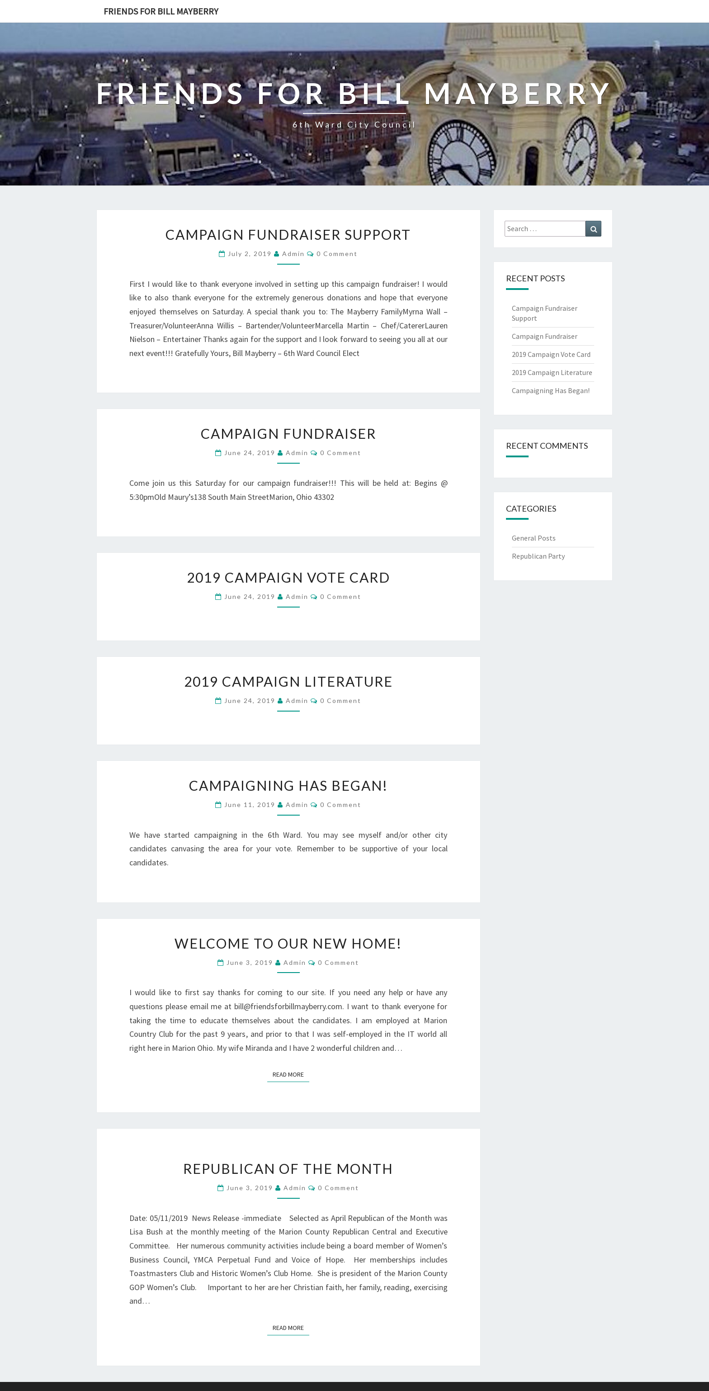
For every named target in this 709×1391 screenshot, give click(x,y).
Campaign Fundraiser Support (288, 234)
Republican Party (538, 555)
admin (293, 253)
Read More (291, 1073)
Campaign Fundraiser (288, 433)
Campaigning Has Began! (288, 785)
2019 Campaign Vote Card (288, 577)
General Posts (534, 537)
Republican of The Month (288, 1168)
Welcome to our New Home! (288, 943)
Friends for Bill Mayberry (161, 11)
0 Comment (337, 253)
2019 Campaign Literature (288, 681)
